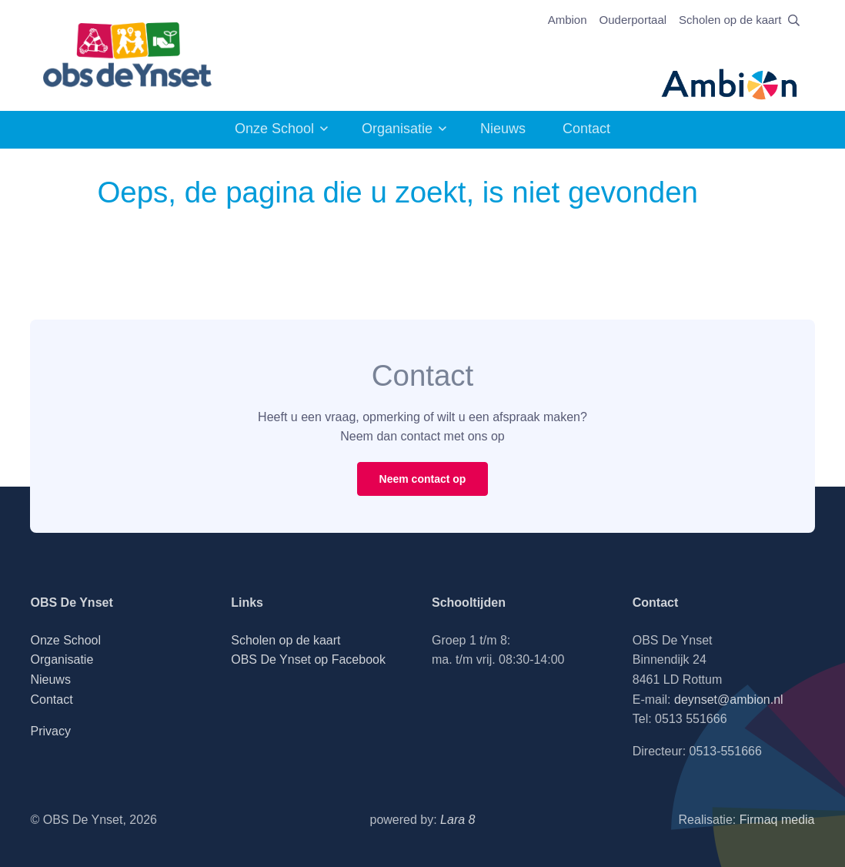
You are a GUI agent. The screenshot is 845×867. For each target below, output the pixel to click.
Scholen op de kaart (730, 19)
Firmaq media (777, 819)
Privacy (50, 731)
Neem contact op (422, 479)
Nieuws (503, 128)
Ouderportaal (633, 19)
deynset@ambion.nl (728, 699)
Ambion (567, 19)
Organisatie (397, 128)
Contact (586, 128)
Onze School (274, 128)
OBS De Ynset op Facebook (308, 659)
